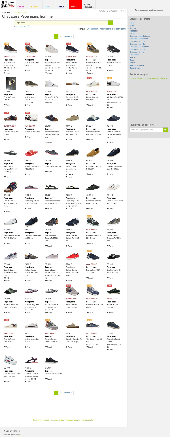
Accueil (17, 12)
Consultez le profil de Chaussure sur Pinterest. (148, 78)
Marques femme (57, 420)
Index (24, 12)
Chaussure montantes (138, 39)
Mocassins (133, 31)
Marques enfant (88, 420)
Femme (22, 6)
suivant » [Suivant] (68, 36)
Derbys (132, 33)
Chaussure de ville (137, 44)
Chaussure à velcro (137, 52)
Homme (35, 6)
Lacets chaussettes (89, 5)
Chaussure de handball (139, 47)
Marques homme (73, 420)
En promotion (92, 29)
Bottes (132, 57)
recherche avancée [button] (22, 26)
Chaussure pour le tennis (139, 36)
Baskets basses (136, 68)
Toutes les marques (41, 420)
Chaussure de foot (137, 49)
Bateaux (132, 63)
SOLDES (75, 7)
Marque (62, 7)
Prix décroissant (119, 29)
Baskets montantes (137, 65)
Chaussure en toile (137, 41)
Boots (131, 60)
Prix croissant (105, 29)
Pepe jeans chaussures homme (112, 11)
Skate (131, 25)
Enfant (48, 6)
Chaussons (134, 55)
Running (132, 28)
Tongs (131, 23)
